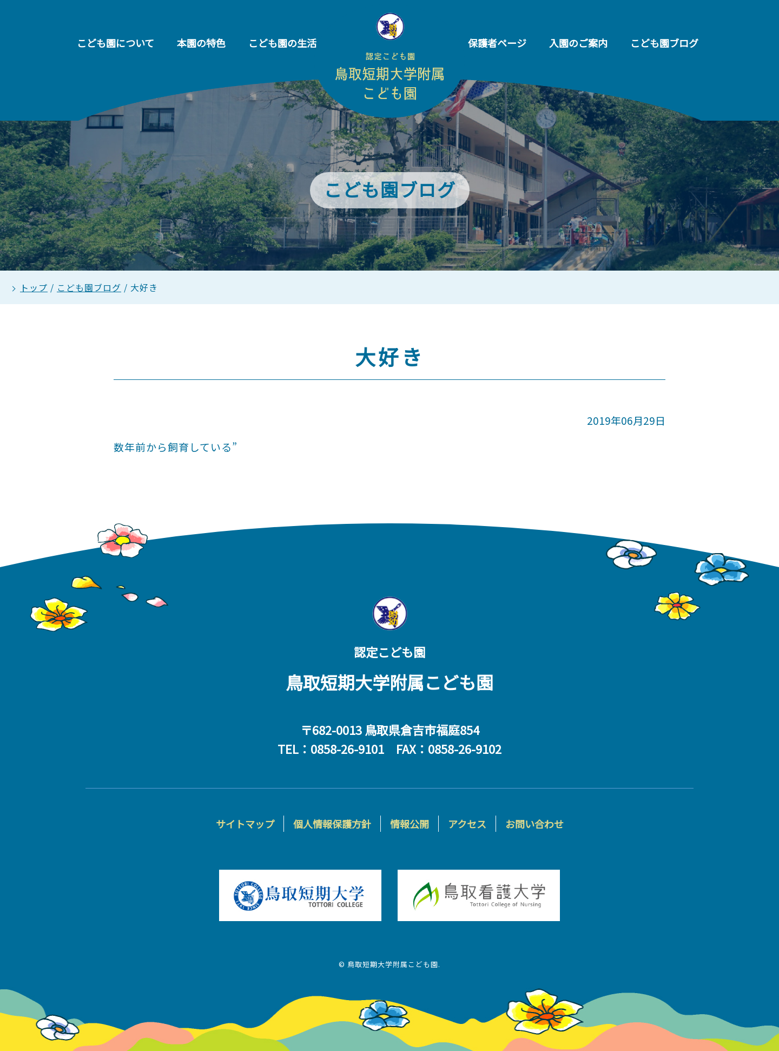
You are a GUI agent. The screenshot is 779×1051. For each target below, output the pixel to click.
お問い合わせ (534, 824)
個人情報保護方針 (332, 824)
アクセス (467, 824)
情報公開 (409, 824)
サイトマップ (245, 824)
